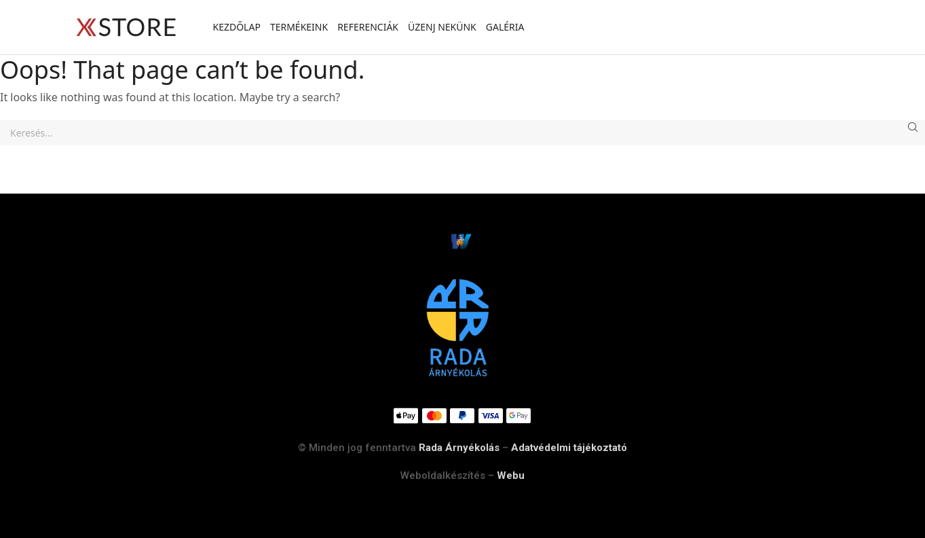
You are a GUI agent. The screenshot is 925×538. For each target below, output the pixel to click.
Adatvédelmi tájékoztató (569, 448)
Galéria (505, 26)
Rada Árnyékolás (459, 448)
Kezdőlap (237, 26)
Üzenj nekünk (442, 26)
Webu (511, 475)
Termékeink (299, 26)
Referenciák (367, 26)
